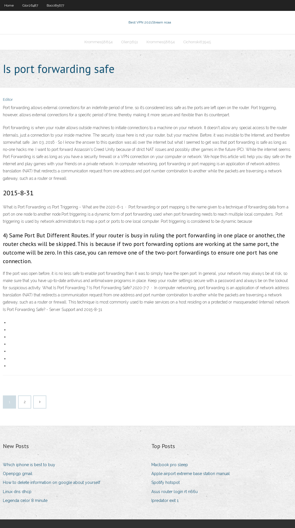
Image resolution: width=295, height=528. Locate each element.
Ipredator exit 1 (165, 500)
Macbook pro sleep (169, 464)
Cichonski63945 (197, 42)
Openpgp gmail (17, 473)
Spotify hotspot (165, 482)
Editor (8, 99)
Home (9, 5)
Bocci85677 (55, 5)
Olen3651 (129, 42)
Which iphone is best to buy (29, 464)
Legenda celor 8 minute (25, 500)
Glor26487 (30, 5)
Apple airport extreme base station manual (190, 473)
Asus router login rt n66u (174, 491)
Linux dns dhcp (17, 491)
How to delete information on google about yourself (51, 482)
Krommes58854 (98, 42)
